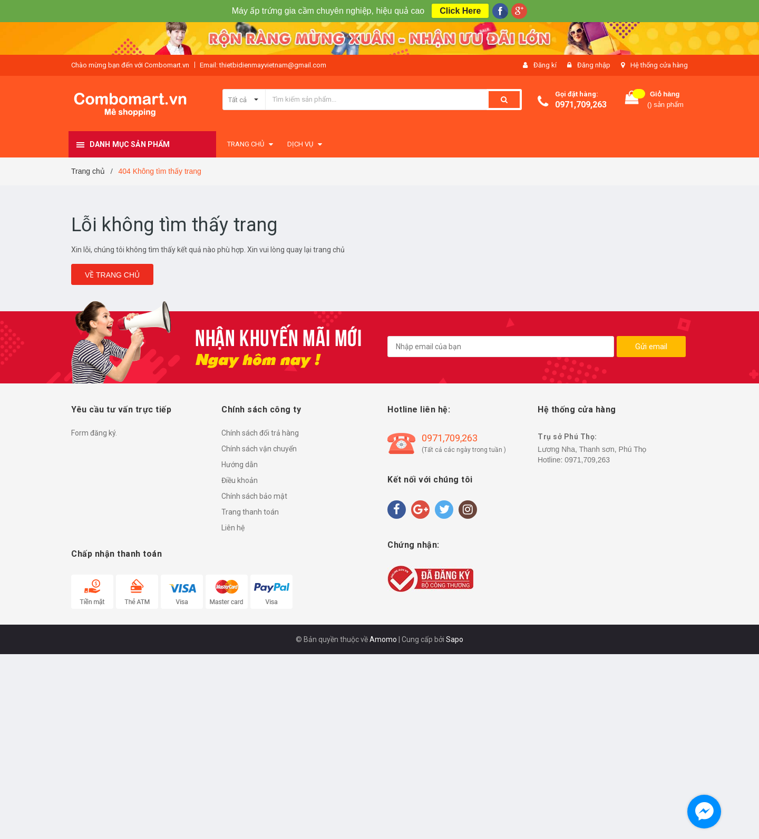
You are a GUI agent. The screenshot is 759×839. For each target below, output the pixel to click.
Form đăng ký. (94, 433)
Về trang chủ (112, 275)
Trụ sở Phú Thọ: (567, 436)
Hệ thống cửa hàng (659, 65)
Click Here (460, 10)
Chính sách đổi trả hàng (260, 433)
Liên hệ (233, 528)
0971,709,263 (581, 105)
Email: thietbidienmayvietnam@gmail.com (263, 65)
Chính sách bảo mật (254, 496)
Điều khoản (239, 480)
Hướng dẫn (239, 464)
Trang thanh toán (250, 512)
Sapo (454, 639)
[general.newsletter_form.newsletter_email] (500, 346)
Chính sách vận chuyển (259, 449)
